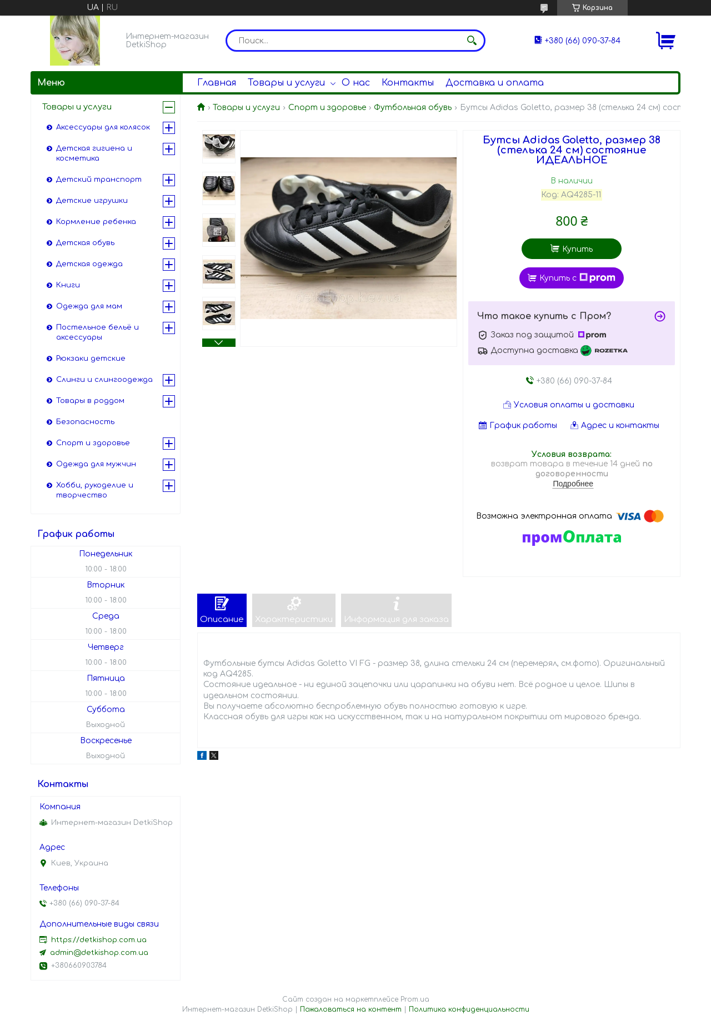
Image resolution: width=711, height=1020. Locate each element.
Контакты (408, 83)
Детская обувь (85, 243)
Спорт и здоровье (327, 107)
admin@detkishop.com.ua (99, 953)
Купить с (577, 278)
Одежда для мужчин (96, 464)
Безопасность (85, 422)
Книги (68, 285)
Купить (577, 249)
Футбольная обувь (413, 107)
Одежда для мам (89, 306)
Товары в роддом (90, 401)
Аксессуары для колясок (103, 127)
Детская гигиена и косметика (94, 153)
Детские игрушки (92, 201)
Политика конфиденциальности (469, 1009)
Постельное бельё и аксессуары (97, 332)
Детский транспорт (99, 179)
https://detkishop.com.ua (99, 940)
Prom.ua (414, 999)
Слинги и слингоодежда (104, 380)
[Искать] (471, 40)
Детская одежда (89, 264)
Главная (216, 83)
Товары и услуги (286, 83)
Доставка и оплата (494, 83)
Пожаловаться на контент (351, 1009)
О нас (356, 83)
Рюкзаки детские (91, 358)
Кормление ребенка (96, 222)
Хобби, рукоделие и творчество (94, 490)
